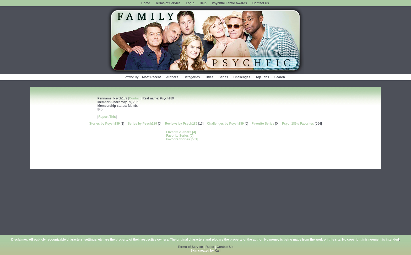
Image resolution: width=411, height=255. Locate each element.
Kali (217, 250)
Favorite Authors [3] (181, 132)
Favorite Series (263, 123)
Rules (210, 247)
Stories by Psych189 (104, 123)
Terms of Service (168, 3)
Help (203, 3)
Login (190, 3)
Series (223, 77)
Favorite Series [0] (179, 135)
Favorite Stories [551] (182, 139)
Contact (135, 98)
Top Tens (262, 77)
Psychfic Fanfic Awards (229, 3)
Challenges (241, 77)
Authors (172, 77)
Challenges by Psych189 (225, 123)
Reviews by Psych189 (181, 123)
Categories (191, 77)
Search (279, 77)
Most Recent (151, 77)
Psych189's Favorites (298, 123)
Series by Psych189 (142, 123)
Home (145, 3)
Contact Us (260, 3)
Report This (107, 117)
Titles (209, 77)
